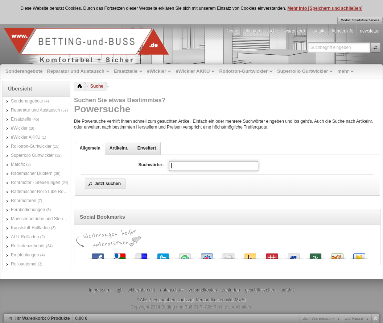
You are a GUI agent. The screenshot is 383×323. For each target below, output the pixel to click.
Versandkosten (210, 299)
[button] (375, 47)
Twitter (163, 254)
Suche (96, 86)
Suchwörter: (151, 164)
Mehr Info (297, 8)
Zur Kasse (354, 318)
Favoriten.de (359, 254)
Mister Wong (272, 254)
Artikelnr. (119, 148)
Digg (228, 254)
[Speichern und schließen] (335, 8)
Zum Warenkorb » (318, 318)
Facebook (98, 254)
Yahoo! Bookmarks (250, 254)
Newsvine (315, 254)
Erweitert (146, 148)
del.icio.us (141, 254)
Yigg (337, 254)
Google (120, 254)
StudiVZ (207, 254)
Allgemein (89, 148)
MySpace (294, 254)
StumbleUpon (185, 254)
